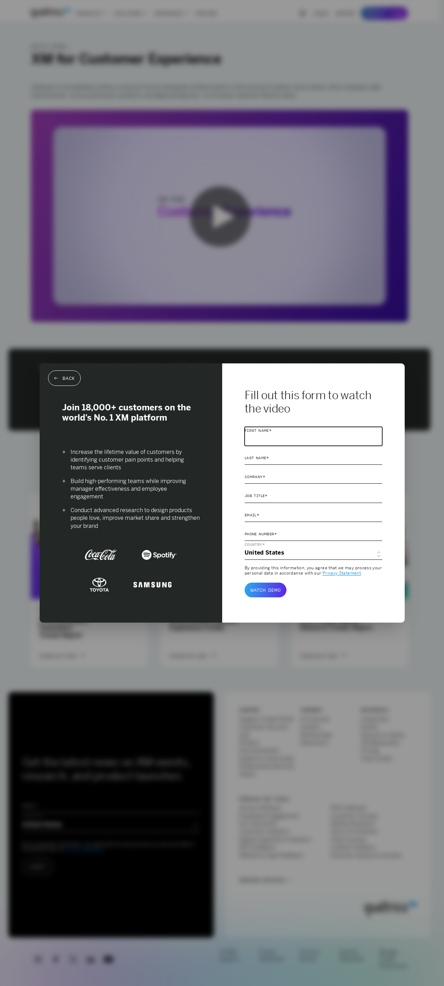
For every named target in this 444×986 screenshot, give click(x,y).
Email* (252, 515)
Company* (255, 477)
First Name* (258, 430)
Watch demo (265, 589)
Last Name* (257, 458)
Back (64, 378)
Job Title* (256, 496)
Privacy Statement (342, 573)
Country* (255, 544)
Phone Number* (261, 534)
